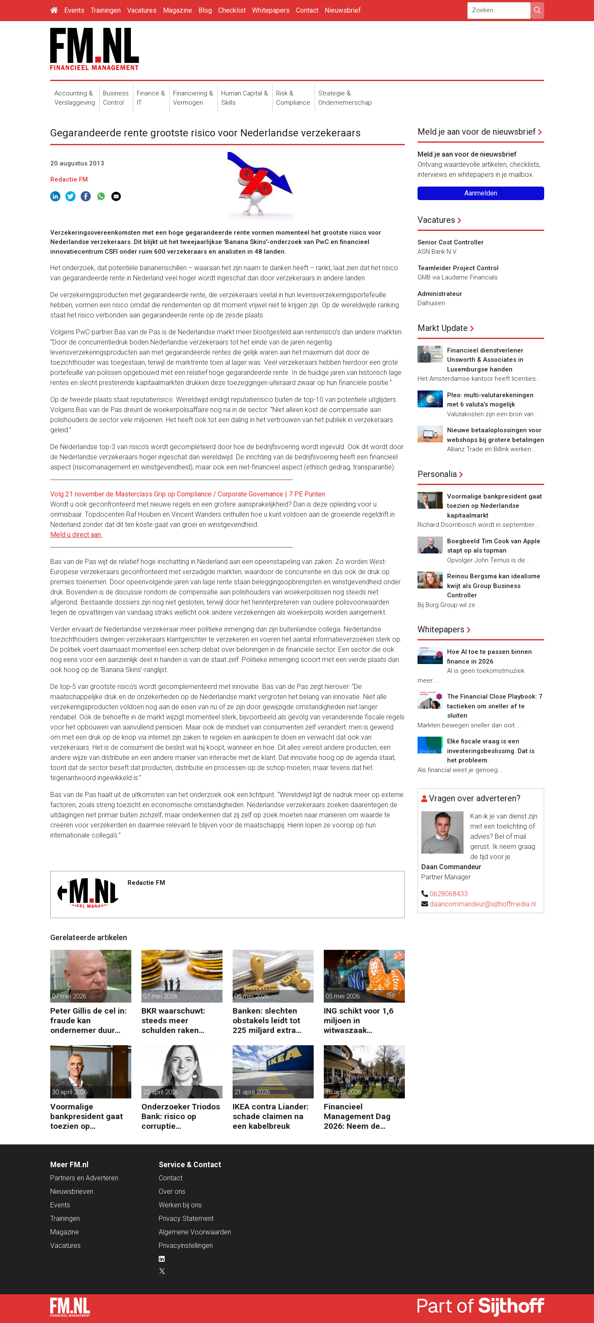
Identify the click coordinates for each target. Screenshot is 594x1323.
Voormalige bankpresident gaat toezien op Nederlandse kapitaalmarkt (86, 1116)
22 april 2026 (161, 1092)
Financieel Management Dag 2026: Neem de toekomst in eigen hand (357, 1116)
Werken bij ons (180, 1205)
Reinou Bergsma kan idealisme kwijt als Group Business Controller (493, 585)
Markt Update (443, 328)
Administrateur (440, 294)
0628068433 (449, 894)
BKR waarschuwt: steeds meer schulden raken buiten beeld (173, 1020)
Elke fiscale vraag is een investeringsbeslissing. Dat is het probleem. (490, 750)
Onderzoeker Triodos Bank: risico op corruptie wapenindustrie (180, 1116)
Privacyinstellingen (186, 1246)
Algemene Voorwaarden (195, 1232)
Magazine (177, 10)
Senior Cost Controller (451, 242)
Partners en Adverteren (84, 1178)
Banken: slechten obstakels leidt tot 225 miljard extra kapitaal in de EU (266, 1020)
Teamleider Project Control (458, 268)
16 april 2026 (343, 1092)
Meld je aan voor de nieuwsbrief (477, 132)
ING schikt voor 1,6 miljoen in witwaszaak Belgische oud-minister (358, 1020)
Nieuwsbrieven (71, 1191)
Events (74, 10)
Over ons (172, 1191)
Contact (307, 10)
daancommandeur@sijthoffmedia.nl (483, 904)
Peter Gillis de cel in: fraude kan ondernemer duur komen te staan (88, 1020)
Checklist (232, 10)
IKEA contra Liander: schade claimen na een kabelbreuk (271, 1116)
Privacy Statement (186, 1219)
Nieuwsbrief (343, 10)
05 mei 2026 (251, 996)
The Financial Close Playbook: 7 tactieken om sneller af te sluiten (494, 706)
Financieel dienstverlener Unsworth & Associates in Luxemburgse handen (485, 360)
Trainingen (106, 10)
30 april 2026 (69, 1092)
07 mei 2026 (69, 996)
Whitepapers (271, 10)
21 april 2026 (252, 1092)
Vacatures (142, 10)
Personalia (437, 474)
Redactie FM (69, 179)
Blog (205, 10)
